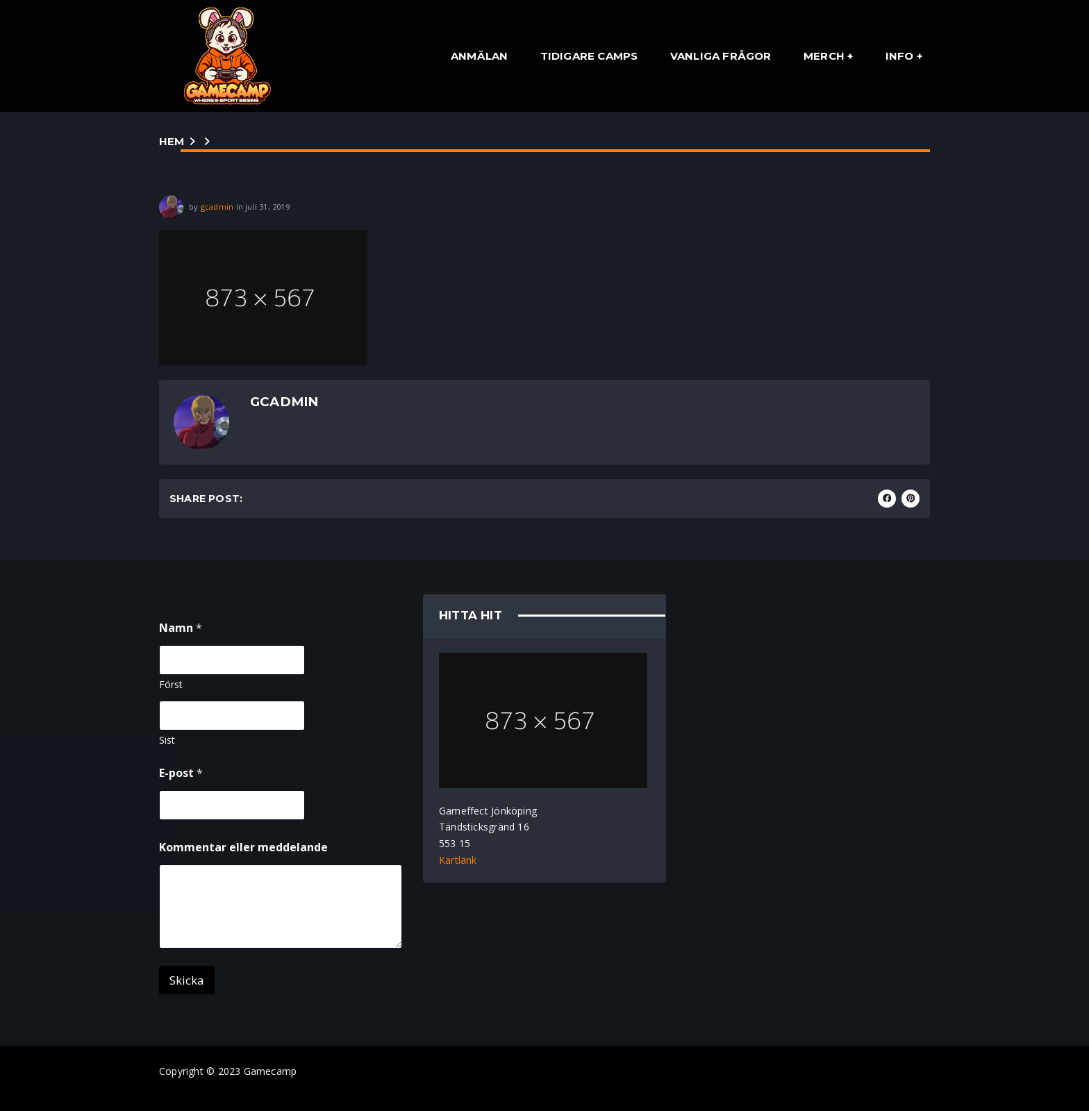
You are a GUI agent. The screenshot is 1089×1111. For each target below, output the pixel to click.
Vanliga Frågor (721, 55)
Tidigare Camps (589, 55)
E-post (181, 773)
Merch (824, 55)
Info (900, 55)
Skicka (186, 980)
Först (171, 684)
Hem (172, 141)
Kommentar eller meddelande (243, 847)
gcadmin (217, 206)
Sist (167, 740)
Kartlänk (458, 860)
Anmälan (479, 55)
